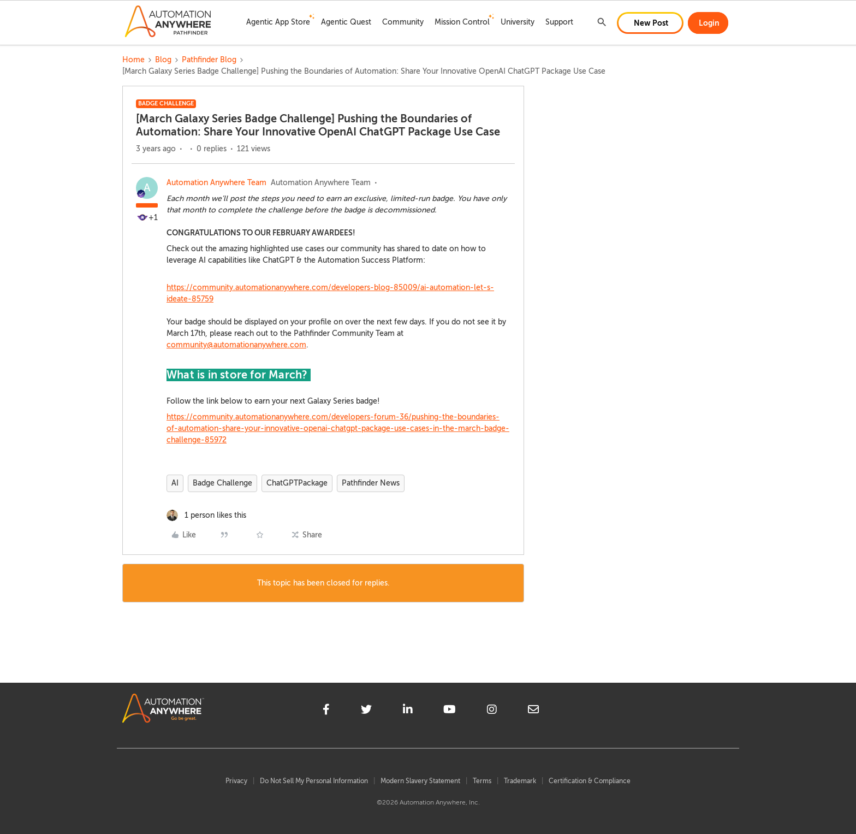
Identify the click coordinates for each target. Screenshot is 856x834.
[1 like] (206, 515)
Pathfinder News (371, 483)
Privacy (236, 781)
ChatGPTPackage (297, 483)
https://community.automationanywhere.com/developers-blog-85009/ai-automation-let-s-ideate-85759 (330, 293)
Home (133, 60)
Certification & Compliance (590, 781)
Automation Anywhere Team (216, 183)
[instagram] (492, 711)
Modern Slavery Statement (420, 781)
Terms (482, 781)
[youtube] (449, 711)
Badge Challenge (222, 483)
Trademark (520, 781)
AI (175, 483)
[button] (650, 23)
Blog (163, 60)
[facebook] (326, 711)
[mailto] (533, 711)
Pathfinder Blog (209, 60)
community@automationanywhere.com (236, 345)
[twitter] (366, 711)
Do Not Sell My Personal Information (314, 781)
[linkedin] (408, 711)
